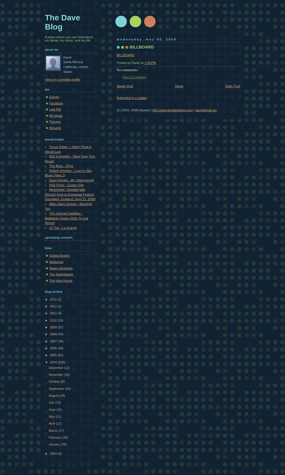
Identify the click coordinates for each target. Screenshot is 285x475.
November (56, 374)
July (52, 402)
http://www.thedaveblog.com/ (172, 110)
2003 (54, 453)
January (55, 444)
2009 (54, 327)
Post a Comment (134, 77)
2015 (54, 299)
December (56, 367)
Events (54, 97)
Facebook (56, 103)
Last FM (55, 109)
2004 (54, 362)
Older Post (232, 86)
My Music (56, 115)
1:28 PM (150, 63)
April (52, 423)
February (55, 437)
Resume (55, 128)
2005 (54, 355)
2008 (54, 334)
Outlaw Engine (59, 255)
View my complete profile (62, 79)
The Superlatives (61, 274)
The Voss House (61, 280)
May (52, 416)
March (54, 430)
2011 (54, 313)
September (57, 388)
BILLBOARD (142, 47)
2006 (54, 348)
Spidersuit (56, 262)
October (55, 381)
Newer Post (125, 86)
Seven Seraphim (61, 268)
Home (179, 86)
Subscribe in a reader (132, 98)
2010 (54, 320)
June (53, 409)
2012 (54, 306)
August (54, 395)
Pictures (55, 121)
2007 (54, 341)
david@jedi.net (205, 110)
